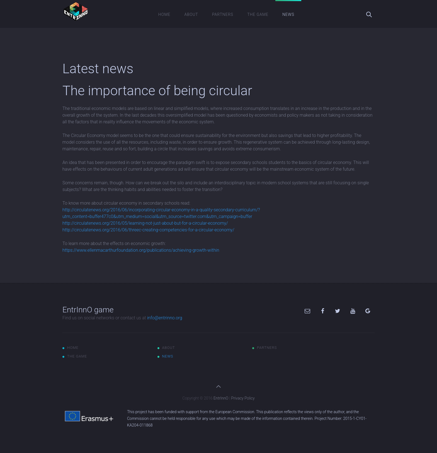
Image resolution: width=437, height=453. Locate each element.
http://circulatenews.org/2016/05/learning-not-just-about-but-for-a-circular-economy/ (145, 223)
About (191, 14)
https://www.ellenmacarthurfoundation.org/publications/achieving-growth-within (140, 250)
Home (164, 14)
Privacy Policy (242, 398)
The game (257, 14)
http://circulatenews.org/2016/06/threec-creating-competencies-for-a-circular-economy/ (148, 229)
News (288, 14)
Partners (222, 14)
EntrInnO (220, 398)
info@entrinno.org (164, 317)
